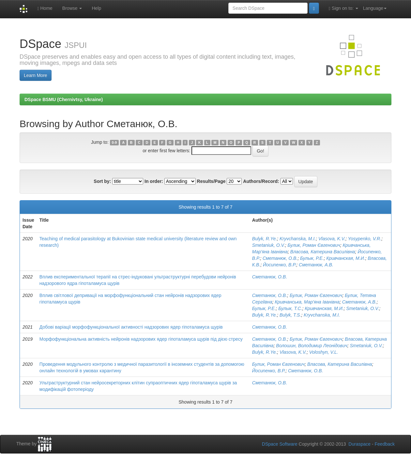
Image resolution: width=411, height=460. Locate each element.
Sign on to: (343, 8)
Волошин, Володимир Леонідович (311, 345)
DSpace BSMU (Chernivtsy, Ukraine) (63, 99)
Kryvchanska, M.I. (298, 238)
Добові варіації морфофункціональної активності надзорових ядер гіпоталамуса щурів (131, 327)
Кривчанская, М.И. (345, 258)
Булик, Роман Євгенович (314, 245)
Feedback (385, 444)
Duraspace (359, 444)
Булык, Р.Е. (312, 258)
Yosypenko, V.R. (364, 238)
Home (44, 8)
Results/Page (211, 181)
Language (375, 8)
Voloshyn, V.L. (323, 352)
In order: (154, 181)
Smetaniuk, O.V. (268, 245)
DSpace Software (279, 444)
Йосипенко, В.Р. (279, 264)
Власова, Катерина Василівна (322, 251)
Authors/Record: (261, 181)
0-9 (114, 142)
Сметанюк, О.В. (280, 258)
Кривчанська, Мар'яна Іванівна (307, 301)
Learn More (35, 75)
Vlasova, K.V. (331, 238)
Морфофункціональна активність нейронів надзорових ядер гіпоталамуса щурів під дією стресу (141, 339)
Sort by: (102, 181)
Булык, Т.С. (290, 308)
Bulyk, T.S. (290, 315)
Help (96, 8)
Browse (72, 8)
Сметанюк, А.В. (316, 264)
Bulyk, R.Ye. (264, 238)
